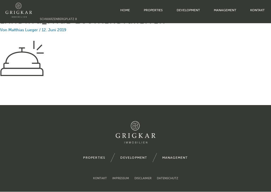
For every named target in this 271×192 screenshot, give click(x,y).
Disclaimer (143, 178)
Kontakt (257, 10)
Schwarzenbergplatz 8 (58, 19)
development (188, 10)
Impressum (120, 178)
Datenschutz (167, 178)
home (125, 10)
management (225, 10)
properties (153, 10)
